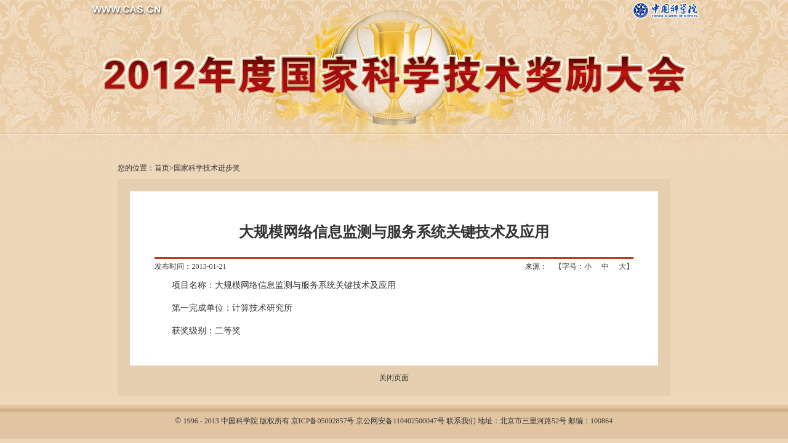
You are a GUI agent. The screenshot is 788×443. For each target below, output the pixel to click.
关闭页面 (394, 377)
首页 (162, 168)
